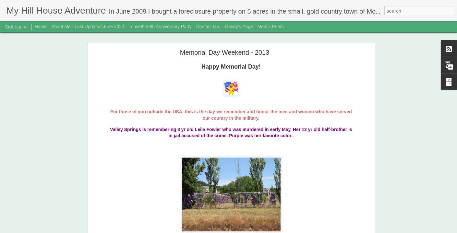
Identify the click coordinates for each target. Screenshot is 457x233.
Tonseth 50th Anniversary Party (160, 26)
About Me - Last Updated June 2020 (87, 26)
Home (41, 26)
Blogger (249, 229)
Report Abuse (268, 229)
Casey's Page (239, 26)
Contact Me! (208, 26)
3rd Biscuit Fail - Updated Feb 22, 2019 (50, 214)
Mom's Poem (271, 26)
